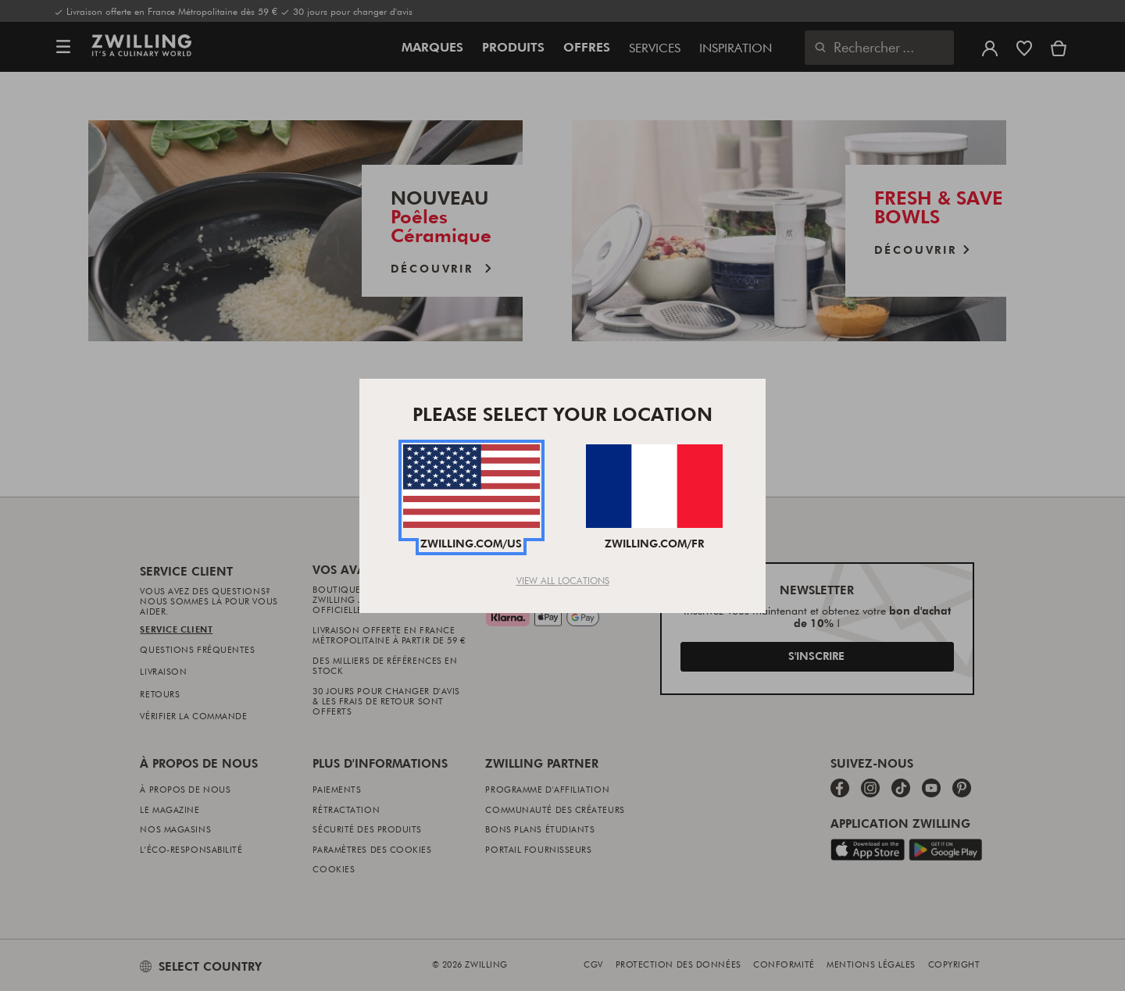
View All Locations (562, 580)
